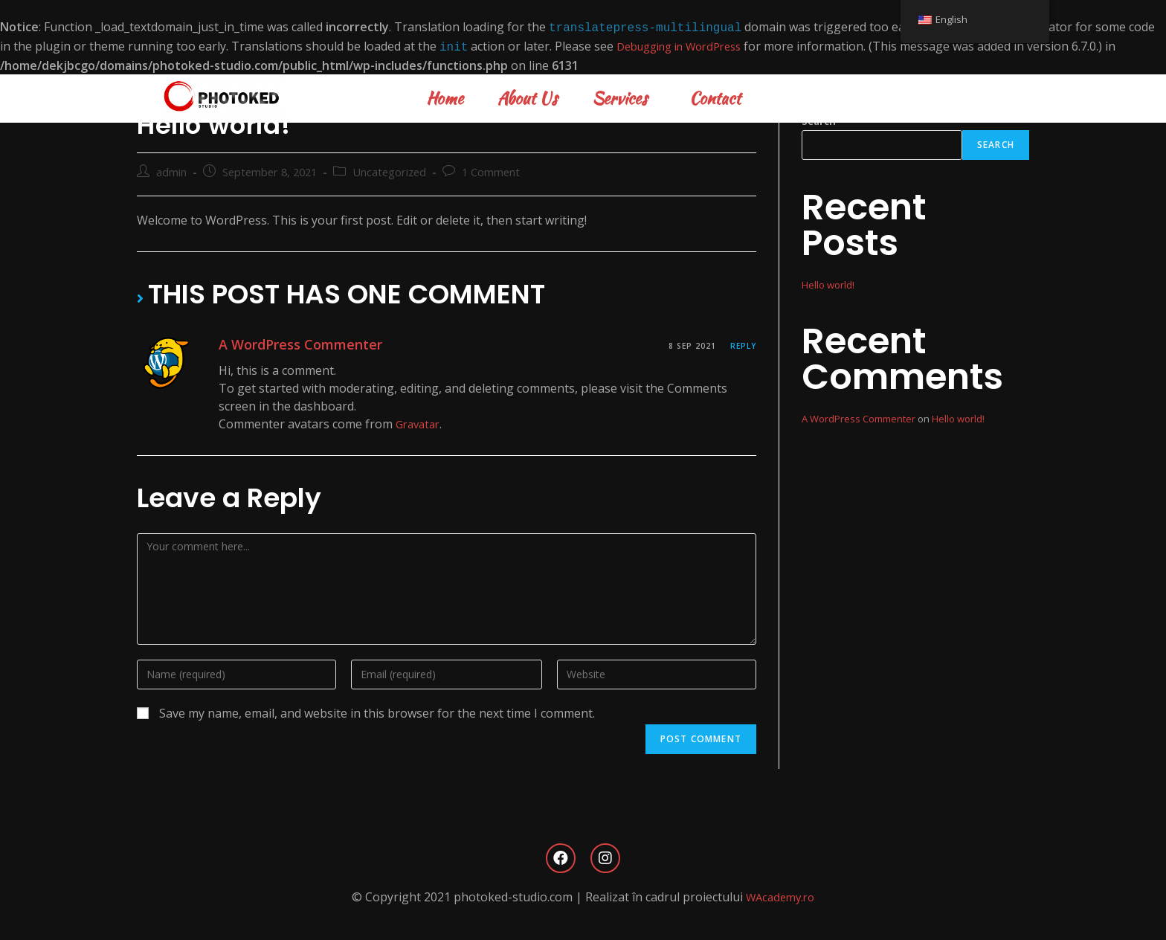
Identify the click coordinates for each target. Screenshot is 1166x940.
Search (995, 141)
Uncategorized (389, 169)
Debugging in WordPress (687, 44)
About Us (527, 95)
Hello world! (828, 282)
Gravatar (420, 421)
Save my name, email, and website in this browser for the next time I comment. (377, 710)
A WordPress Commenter (300, 343)
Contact (715, 95)
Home (444, 95)
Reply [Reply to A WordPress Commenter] (743, 343)
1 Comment (491, 169)
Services (623, 95)
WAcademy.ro (780, 894)
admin (171, 169)
